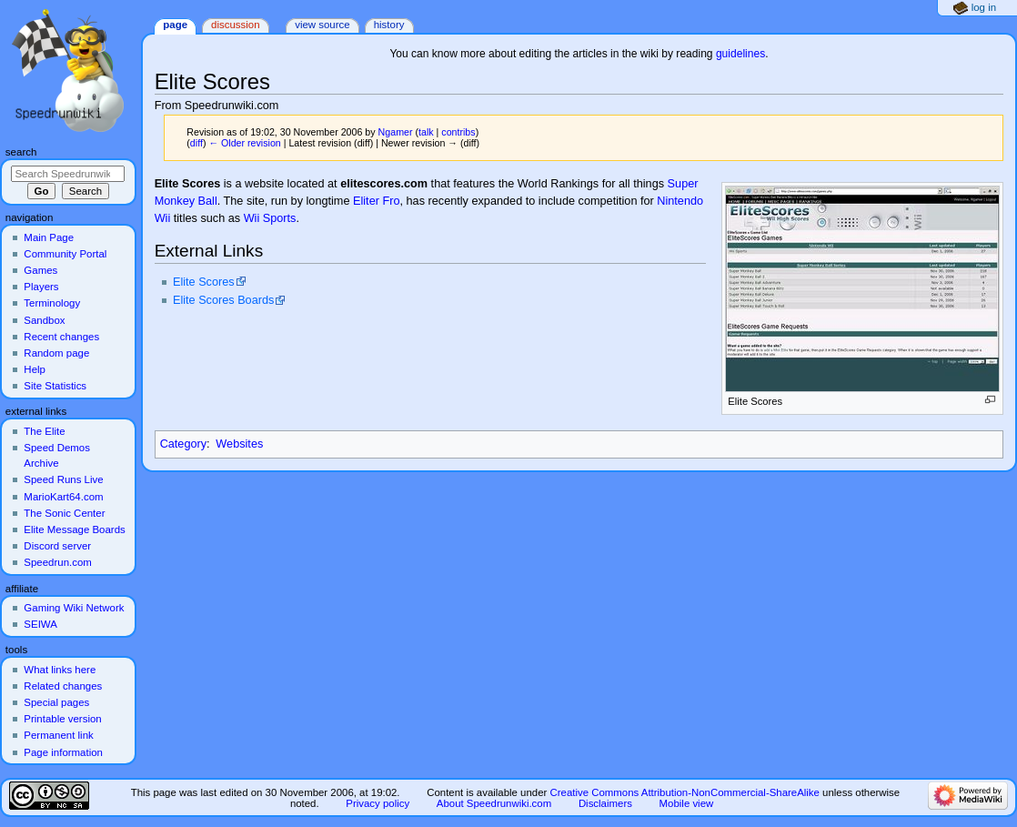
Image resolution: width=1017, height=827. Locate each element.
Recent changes (61, 336)
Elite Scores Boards (223, 300)
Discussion (235, 24)
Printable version (62, 718)
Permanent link (58, 735)
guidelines (740, 53)
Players (41, 286)
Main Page (49, 237)
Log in (984, 7)
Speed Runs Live (63, 479)
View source (322, 24)
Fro (390, 201)
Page (175, 24)
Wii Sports (270, 218)
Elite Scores (204, 282)
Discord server (57, 545)
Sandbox (44, 320)
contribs (458, 131)
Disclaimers (605, 803)
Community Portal (65, 253)
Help (34, 369)
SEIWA (40, 624)
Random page (56, 353)
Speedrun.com (58, 562)
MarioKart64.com (63, 496)
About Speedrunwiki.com (494, 803)
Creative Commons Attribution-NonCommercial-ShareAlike (684, 792)
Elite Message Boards (74, 529)
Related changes (63, 686)
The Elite (44, 431)
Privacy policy (377, 803)
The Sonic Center (64, 513)
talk (426, 131)
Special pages (56, 702)
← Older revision (244, 142)
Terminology (52, 303)
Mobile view (687, 803)
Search (21, 151)
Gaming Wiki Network (74, 607)
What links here (60, 669)
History (389, 24)
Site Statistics (55, 385)
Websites (239, 444)
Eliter (366, 201)
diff (196, 142)
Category (183, 444)
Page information (63, 752)
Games (40, 270)
